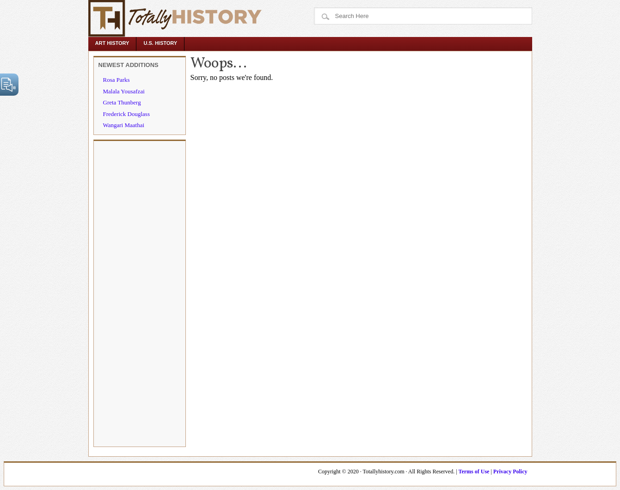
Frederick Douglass (126, 113)
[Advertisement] (140, 293)
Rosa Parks (116, 79)
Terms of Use (474, 471)
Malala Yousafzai (124, 91)
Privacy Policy (510, 471)
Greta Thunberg (122, 102)
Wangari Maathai (124, 125)
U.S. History (160, 43)
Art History (112, 43)
